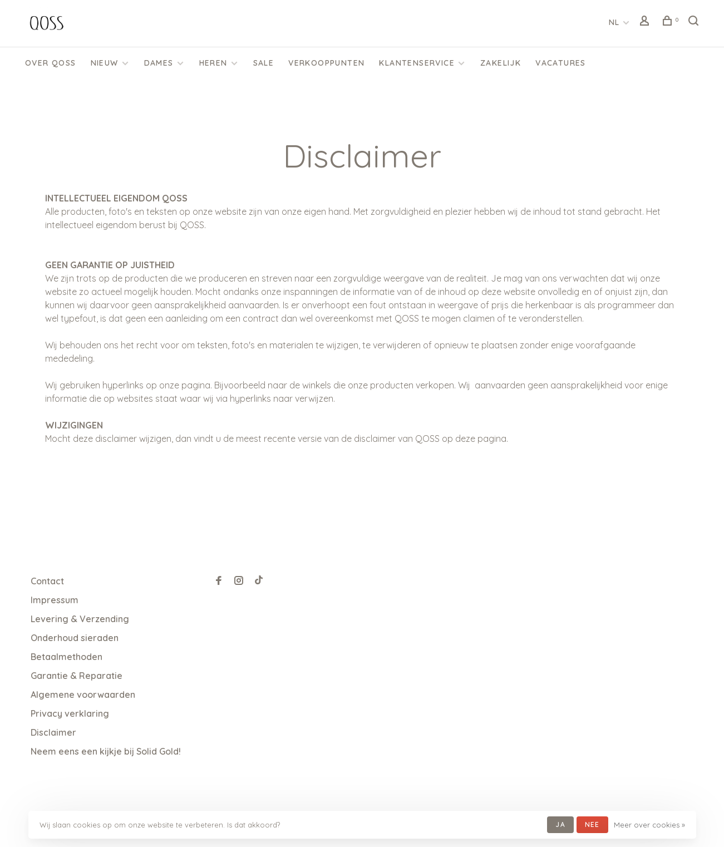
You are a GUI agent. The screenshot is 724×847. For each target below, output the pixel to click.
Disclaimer (53, 732)
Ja (560, 824)
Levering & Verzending (80, 618)
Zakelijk (500, 63)
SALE (263, 63)
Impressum (54, 599)
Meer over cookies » (649, 824)
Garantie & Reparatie (76, 675)
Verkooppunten (326, 63)
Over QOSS (50, 63)
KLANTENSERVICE (417, 63)
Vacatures (560, 63)
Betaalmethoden (66, 656)
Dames (159, 63)
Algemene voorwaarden (83, 694)
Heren (213, 63)
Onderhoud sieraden (75, 637)
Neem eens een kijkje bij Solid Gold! (106, 751)
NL (614, 22)
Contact (47, 581)
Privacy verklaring (70, 713)
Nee (592, 824)
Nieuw (105, 63)
